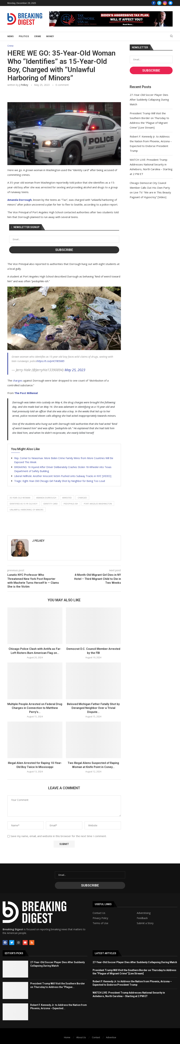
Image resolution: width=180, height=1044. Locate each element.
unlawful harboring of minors (26, 509)
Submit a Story (145, 923)
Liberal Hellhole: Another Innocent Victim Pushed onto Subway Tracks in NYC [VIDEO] (62, 476)
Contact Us (99, 913)
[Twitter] (159, 3)
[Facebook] (154, 3)
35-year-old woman (20, 497)
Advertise (111, 1037)
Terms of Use (100, 923)
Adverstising (143, 913)
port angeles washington (98, 503)
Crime (37, 36)
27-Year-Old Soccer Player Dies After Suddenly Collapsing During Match (149, 99)
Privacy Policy (100, 918)
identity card (50, 503)
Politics (24, 36)
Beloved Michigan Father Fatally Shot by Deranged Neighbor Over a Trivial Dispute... (93, 708)
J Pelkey (23, 85)
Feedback (142, 918)
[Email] (170, 3)
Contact (96, 1037)
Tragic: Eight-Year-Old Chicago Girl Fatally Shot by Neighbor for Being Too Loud (59, 481)
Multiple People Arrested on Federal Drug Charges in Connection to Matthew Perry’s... (34, 708)
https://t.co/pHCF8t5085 (50, 361)
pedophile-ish (71, 503)
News (10, 36)
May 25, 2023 (75, 369)
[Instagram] (165, 3)
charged (82, 497)
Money (50, 36)
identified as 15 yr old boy (23, 503)
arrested (67, 497)
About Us (81, 1037)
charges (17, 380)
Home (67, 1037)
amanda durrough (46, 497)
